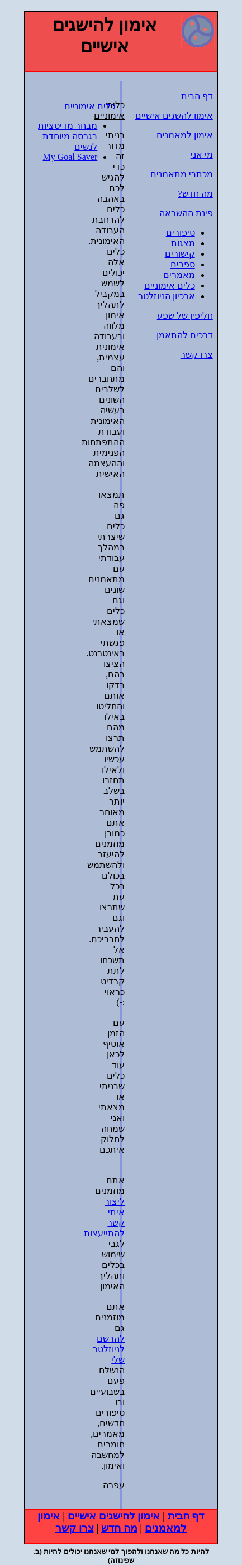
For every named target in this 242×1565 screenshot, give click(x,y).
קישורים (180, 254)
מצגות (183, 243)
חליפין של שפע (185, 315)
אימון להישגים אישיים (114, 1516)
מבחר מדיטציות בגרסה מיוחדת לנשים (67, 136)
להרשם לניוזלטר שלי (109, 1349)
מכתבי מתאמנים (181, 174)
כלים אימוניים (89, 106)
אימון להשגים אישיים (174, 115)
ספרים (182, 264)
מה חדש (119, 1528)
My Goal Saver (70, 157)
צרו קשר (197, 354)
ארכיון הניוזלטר (166, 296)
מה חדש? (195, 193)
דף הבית (197, 96)
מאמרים (179, 275)
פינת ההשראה (186, 213)
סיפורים (180, 232)
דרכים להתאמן (184, 335)
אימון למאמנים (184, 135)
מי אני (202, 154)
